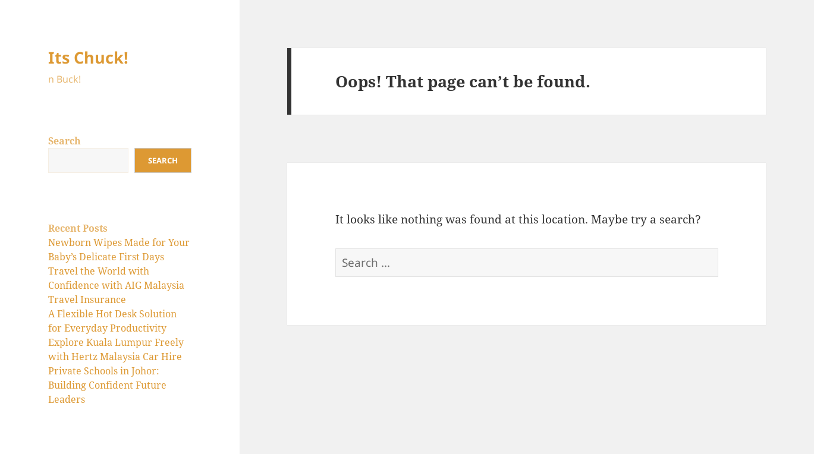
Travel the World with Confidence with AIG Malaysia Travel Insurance (116, 285)
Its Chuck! (88, 57)
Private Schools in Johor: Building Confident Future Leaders (107, 385)
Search (64, 140)
